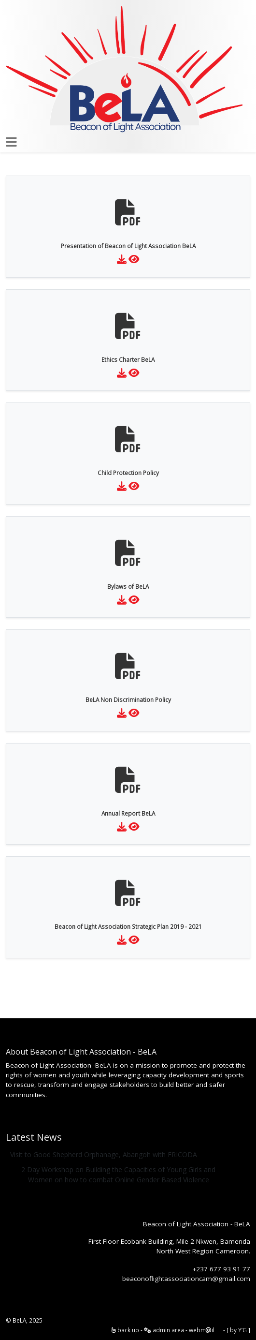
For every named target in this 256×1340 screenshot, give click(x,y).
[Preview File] (134, 259)
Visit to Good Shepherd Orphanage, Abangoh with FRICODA (103, 1154)
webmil (201, 1330)
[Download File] (122, 259)
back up (125, 1330)
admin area (164, 1330)
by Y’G (238, 1330)
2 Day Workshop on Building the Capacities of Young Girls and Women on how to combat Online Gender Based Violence (118, 1174)
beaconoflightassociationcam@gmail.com (186, 1278)
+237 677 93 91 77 (221, 1269)
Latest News (34, 1137)
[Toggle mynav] (11, 142)
